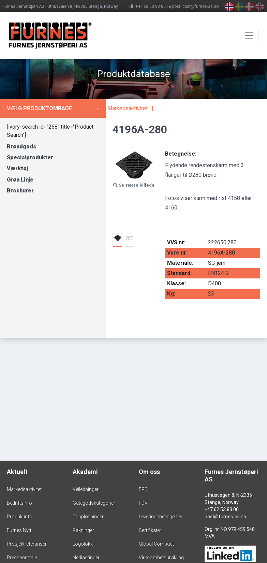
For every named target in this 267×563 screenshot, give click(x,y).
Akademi (85, 471)
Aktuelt (17, 471)
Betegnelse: (180, 153)
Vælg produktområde (39, 108)
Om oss (149, 471)
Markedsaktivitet (127, 108)
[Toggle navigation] (249, 35)
